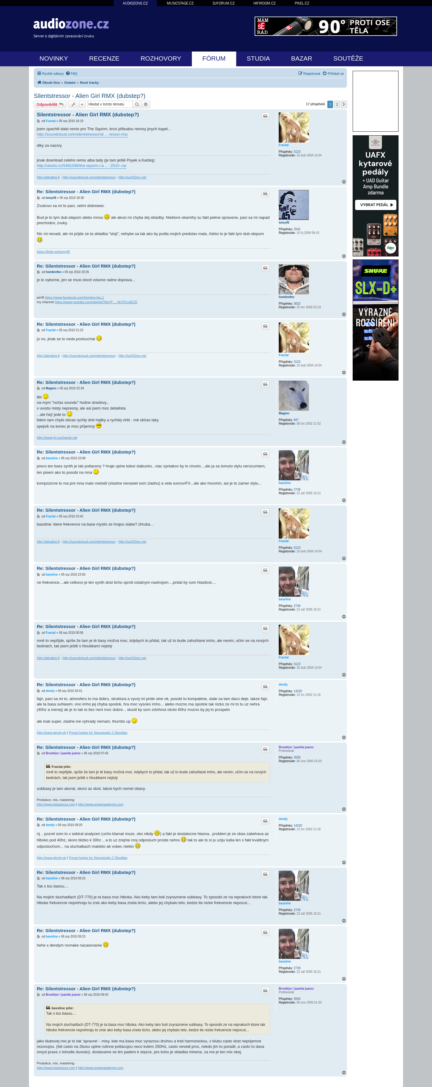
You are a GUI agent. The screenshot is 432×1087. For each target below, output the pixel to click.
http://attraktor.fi (48, 177)
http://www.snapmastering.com (100, 804)
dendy (283, 684)
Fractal (284, 145)
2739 (297, 489)
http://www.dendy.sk (51, 732)
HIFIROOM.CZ (264, 3)
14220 (298, 691)
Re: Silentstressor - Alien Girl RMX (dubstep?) (86, 191)
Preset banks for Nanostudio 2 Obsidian (98, 732)
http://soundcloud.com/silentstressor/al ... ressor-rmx (82, 134)
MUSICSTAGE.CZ (180, 3)
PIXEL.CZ (302, 3)
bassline (285, 483)
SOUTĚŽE (348, 58)
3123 (297, 151)
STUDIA (258, 58)
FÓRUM (214, 58)
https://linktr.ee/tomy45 (53, 251)
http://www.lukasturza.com (56, 804)
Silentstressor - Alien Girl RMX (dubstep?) (89, 96)
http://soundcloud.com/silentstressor (89, 177)
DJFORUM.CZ (224, 3)
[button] (344, 104)
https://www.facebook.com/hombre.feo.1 (74, 297)
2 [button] (337, 104)
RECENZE (104, 58)
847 (296, 420)
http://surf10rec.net (132, 177)
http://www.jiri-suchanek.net (57, 437)
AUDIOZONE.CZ (135, 3)
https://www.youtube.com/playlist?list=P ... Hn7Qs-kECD (96, 302)
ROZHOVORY (161, 58)
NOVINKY (54, 58)
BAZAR (301, 58)
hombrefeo (286, 297)
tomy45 (284, 222)
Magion (284, 413)
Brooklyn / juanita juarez (296, 747)
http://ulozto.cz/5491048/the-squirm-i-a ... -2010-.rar (81, 165)
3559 (297, 757)
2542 (297, 229)
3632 (297, 303)
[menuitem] (71, 73)
